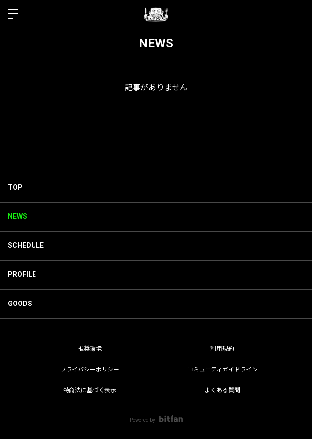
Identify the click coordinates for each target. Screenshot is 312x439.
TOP (15, 187)
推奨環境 (90, 348)
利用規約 (222, 348)
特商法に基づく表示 (89, 390)
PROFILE (22, 274)
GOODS (20, 303)
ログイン (296, 14)
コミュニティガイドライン (222, 369)
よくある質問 (222, 390)
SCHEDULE (26, 245)
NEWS (17, 216)
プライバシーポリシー (89, 369)
